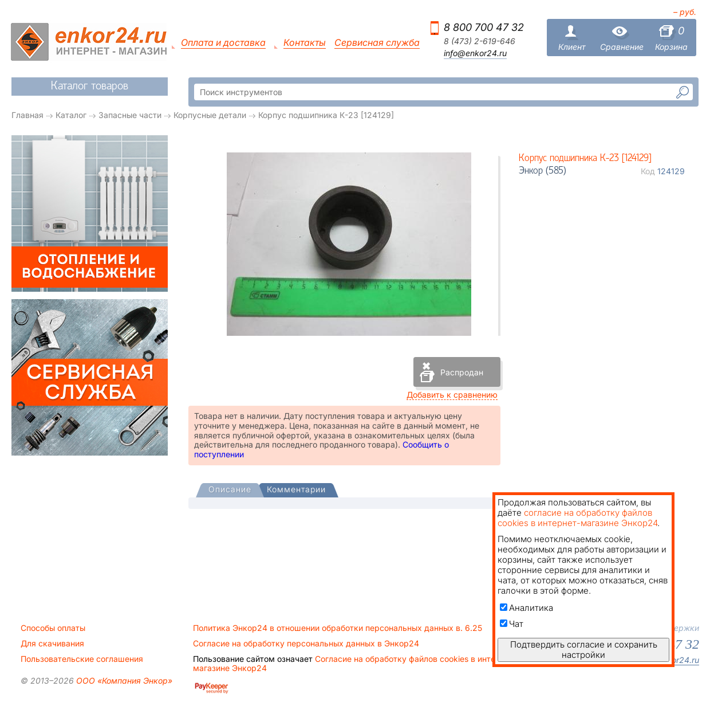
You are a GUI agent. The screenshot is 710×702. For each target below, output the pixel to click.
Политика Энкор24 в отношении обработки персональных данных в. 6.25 (337, 628)
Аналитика (526, 607)
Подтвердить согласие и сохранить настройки (583, 649)
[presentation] (230, 490)
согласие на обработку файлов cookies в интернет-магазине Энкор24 (577, 517)
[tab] (230, 490)
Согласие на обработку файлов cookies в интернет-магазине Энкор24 (355, 663)
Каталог (71, 115)
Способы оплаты (53, 628)
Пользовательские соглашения (82, 659)
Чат (511, 623)
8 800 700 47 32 (484, 27)
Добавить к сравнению (452, 394)
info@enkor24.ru (475, 53)
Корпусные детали (209, 115)
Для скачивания (52, 643)
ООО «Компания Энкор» (123, 680)
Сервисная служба (377, 42)
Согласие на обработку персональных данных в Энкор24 (306, 643)
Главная (27, 115)
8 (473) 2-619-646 (479, 41)
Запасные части (129, 115)
